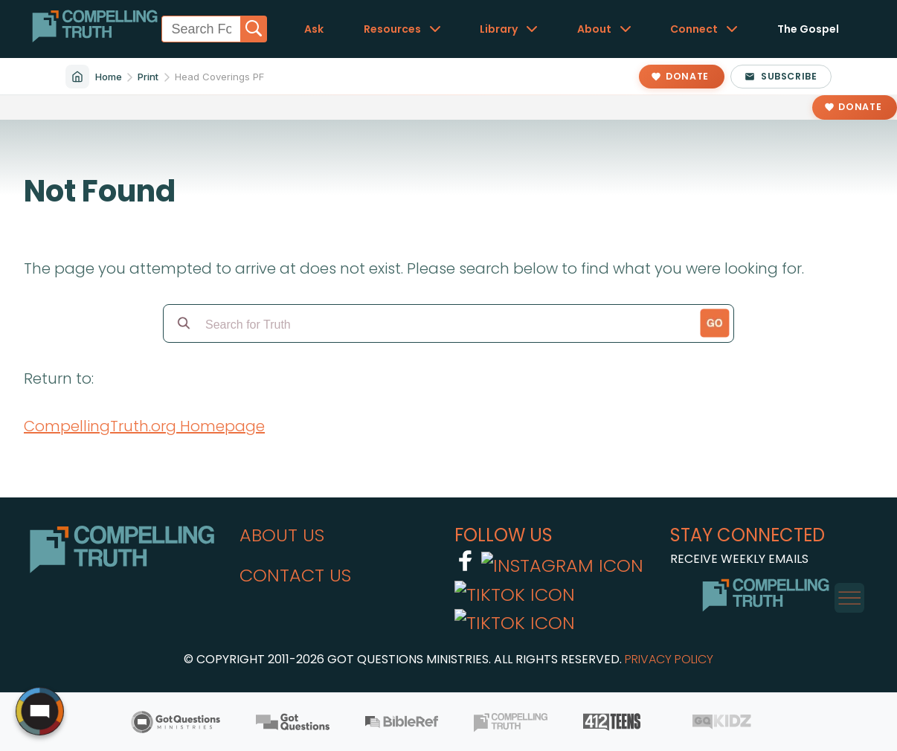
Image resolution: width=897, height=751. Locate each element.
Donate (859, 106)
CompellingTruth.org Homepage (144, 426)
